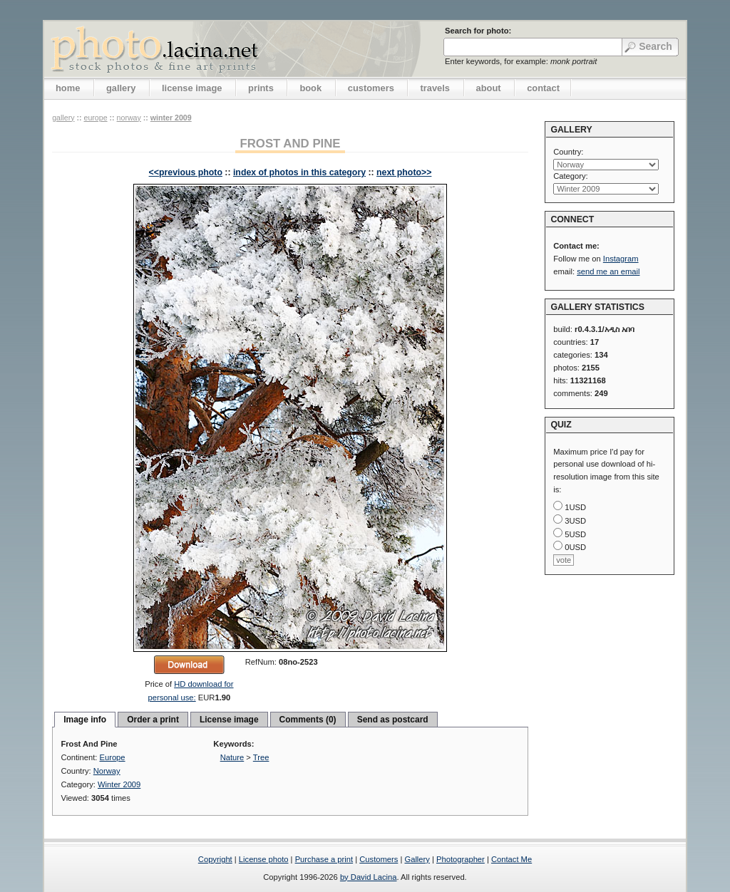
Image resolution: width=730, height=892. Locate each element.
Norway (129, 117)
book (310, 88)
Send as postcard (392, 720)
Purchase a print (324, 859)
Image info (84, 720)
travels (435, 88)
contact (543, 88)
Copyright (215, 859)
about (488, 88)
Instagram (621, 258)
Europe (95, 117)
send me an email (608, 271)
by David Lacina (368, 877)
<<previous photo (185, 172)
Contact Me (511, 859)
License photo (264, 859)
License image (229, 720)
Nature (232, 757)
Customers (378, 859)
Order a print (153, 720)
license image (192, 88)
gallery (121, 88)
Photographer (460, 859)
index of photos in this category (299, 172)
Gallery (416, 859)
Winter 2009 (171, 117)
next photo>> (403, 172)
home (68, 88)
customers (371, 88)
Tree (261, 757)
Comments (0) (307, 720)
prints (261, 88)
